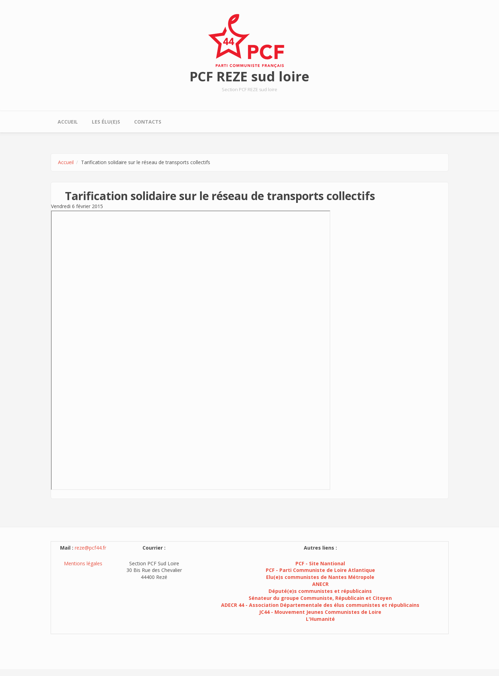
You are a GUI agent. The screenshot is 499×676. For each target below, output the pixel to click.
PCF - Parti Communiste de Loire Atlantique (320, 570)
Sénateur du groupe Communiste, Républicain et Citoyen (320, 598)
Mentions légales (83, 563)
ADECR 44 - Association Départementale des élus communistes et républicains (320, 605)
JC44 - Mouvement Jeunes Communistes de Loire (320, 612)
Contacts (147, 121)
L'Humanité (320, 619)
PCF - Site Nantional (320, 563)
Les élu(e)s (106, 121)
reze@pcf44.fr (90, 547)
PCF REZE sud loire (249, 76)
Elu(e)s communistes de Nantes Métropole (320, 577)
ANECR (320, 584)
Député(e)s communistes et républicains (320, 591)
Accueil (68, 121)
